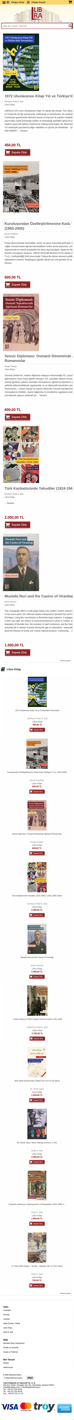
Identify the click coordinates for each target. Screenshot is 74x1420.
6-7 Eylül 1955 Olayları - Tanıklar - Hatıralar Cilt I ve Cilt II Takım (37, 1266)
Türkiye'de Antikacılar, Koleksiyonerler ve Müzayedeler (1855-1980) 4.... (37, 1204)
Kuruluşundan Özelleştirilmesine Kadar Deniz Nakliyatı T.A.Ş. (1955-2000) (37, 772)
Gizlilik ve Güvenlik (10, 1348)
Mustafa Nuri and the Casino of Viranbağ (37, 957)
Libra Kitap (10, 104)
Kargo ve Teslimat (10, 1352)
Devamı (24, 131)
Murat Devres (10, 602)
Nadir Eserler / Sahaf (11, 1323)
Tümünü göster (65, 660)
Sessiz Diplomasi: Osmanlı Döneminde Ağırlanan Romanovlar (37, 834)
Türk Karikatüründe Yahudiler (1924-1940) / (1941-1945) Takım (37, 896)
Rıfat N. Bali (37, 1150)
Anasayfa (7, 1310)
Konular (6, 1315)
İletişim (6, 1363)
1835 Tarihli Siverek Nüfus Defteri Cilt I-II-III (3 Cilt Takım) (37, 1081)
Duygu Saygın (11, 366)
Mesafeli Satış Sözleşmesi (13, 1343)
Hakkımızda (8, 1367)
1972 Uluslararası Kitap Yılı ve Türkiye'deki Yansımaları (37, 710)
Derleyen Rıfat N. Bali (14, 101)
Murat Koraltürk (11, 234)
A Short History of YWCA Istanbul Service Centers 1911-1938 (37, 1019)
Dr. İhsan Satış (37, 1089)
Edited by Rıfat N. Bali (37, 1027)
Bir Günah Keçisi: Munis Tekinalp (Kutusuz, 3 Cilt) (37, 1143)
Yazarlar (6, 1319)
